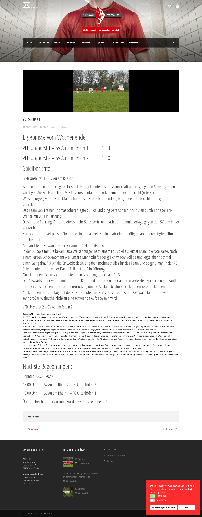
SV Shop (71, 42)
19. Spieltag (80, 488)
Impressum (134, 42)
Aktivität (87, 42)
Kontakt (110, 461)
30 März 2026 (83, 463)
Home (29, 42)
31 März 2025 (31, 127)
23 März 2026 (83, 493)
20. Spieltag (80, 459)
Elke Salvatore (49, 127)
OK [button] (186, 507)
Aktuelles (44, 42)
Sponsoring (118, 42)
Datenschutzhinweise (116, 455)
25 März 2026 (71, 481)
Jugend (101, 42)
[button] (152, 496)
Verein (57, 42)
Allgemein (65, 127)
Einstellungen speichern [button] (163, 507)
